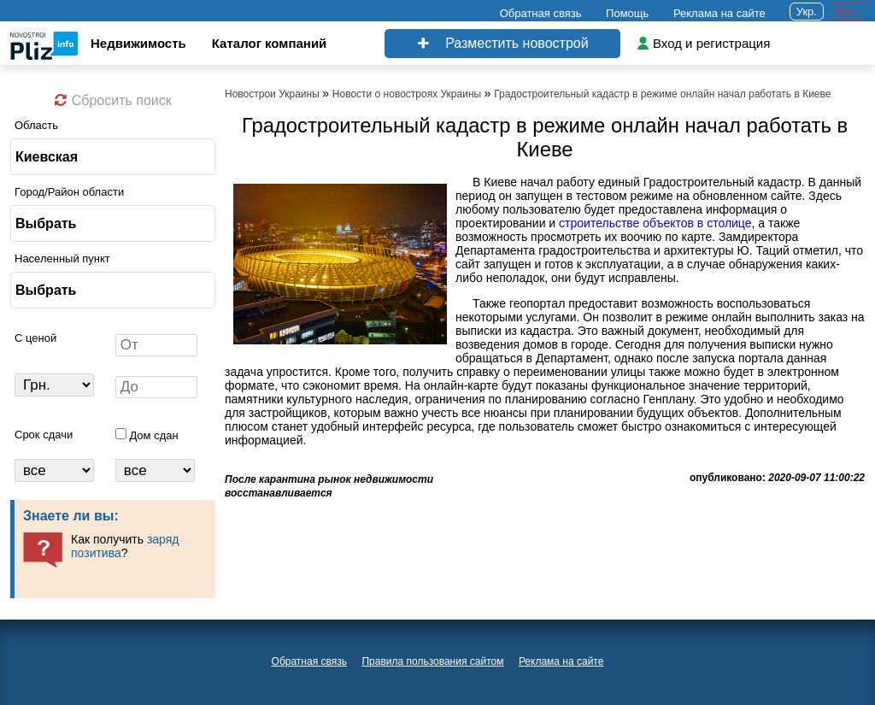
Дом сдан (153, 435)
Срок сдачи (44, 434)
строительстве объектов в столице (655, 223)
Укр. (806, 11)
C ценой (35, 338)
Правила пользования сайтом (432, 661)
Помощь (627, 13)
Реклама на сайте (719, 13)
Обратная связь (541, 13)
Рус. (847, 11)
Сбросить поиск (113, 100)
